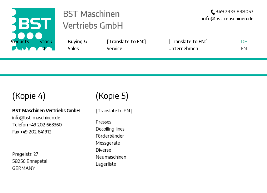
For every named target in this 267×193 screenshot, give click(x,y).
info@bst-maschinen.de (227, 18)
